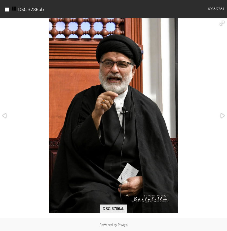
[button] (222, 23)
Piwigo (123, 224)
